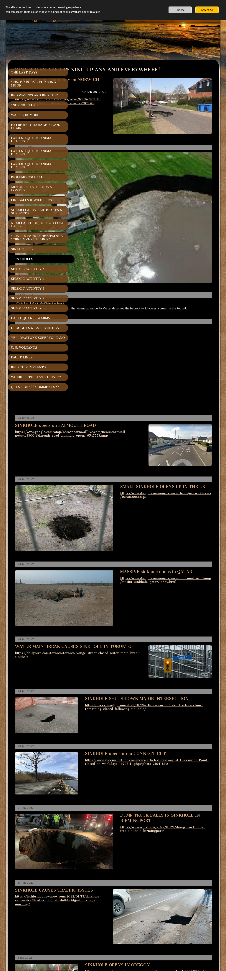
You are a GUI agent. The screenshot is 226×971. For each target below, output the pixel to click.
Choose (180, 10)
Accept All (207, 10)
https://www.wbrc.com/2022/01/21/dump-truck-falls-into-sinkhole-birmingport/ (179, 696)
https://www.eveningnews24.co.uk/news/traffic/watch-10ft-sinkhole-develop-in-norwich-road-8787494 (108, 110)
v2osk (206, 897)
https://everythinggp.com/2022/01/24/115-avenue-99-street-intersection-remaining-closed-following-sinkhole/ (168, 604)
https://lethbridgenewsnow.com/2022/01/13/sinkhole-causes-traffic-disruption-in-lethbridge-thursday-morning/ (107, 755)
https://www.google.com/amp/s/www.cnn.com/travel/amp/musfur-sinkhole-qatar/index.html (180, 504)
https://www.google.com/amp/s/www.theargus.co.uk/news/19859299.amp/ (180, 438)
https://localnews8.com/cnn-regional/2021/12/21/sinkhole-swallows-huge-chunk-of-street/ (174, 868)
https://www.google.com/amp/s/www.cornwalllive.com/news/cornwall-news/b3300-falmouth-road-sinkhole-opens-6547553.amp (119, 386)
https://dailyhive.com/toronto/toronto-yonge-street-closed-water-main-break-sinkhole (118, 560)
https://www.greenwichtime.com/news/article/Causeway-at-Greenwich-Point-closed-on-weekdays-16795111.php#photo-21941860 (167, 642)
